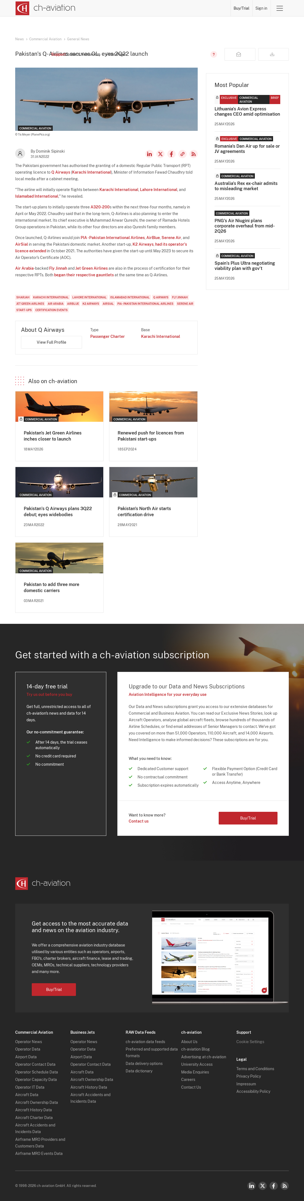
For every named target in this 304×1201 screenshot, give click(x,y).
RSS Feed (193, 154)
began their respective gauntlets (84, 275)
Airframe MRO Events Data (39, 1153)
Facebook (171, 154)
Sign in (262, 8)
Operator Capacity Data (36, 1079)
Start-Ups (24, 310)
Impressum (246, 1084)
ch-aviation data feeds (145, 1042)
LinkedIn (149, 154)
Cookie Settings (250, 1042)
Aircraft (171, 8)
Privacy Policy (248, 1076)
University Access (197, 1064)
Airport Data (26, 1057)
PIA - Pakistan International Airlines (113, 237)
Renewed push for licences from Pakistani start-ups (151, 436)
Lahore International (158, 189)
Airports (190, 8)
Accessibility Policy (253, 1091)
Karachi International (91, 172)
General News (78, 39)
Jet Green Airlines (91, 268)
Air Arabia (24, 268)
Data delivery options (144, 1063)
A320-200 (100, 207)
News (111, 8)
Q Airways (60, 172)
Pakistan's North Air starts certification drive (144, 511)
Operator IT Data (29, 1087)
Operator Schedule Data (36, 1072)
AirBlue (153, 237)
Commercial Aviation (45, 39)
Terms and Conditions (255, 1069)
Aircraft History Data (33, 1110)
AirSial (21, 244)
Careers (188, 1079)
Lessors (151, 8)
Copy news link (182, 154)
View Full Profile (51, 342)
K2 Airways (143, 244)
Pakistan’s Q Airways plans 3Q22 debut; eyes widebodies (58, 511)
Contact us (139, 821)
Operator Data (27, 1049)
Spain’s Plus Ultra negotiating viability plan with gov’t (245, 266)
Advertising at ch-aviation (203, 1057)
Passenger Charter (107, 336)
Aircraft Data (26, 1095)
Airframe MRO (215, 8)
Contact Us (191, 1087)
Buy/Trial (242, 8)
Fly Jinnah (58, 268)
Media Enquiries (195, 1072)
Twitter (262, 1186)
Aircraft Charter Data (34, 1117)
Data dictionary (139, 1071)
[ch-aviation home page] (45, 8)
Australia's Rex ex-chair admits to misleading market (246, 186)
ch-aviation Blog (195, 1049)
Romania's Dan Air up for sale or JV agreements (247, 149)
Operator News (28, 1042)
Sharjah (23, 297)
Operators (130, 8)
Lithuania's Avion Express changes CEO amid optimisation (247, 111)
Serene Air (171, 237)
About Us (189, 1042)
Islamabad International (36, 196)
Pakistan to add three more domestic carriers (51, 587)
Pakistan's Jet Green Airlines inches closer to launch (52, 436)
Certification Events (51, 310)
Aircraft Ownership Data (36, 1102)
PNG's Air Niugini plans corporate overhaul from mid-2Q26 (245, 226)
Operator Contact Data (35, 1064)
